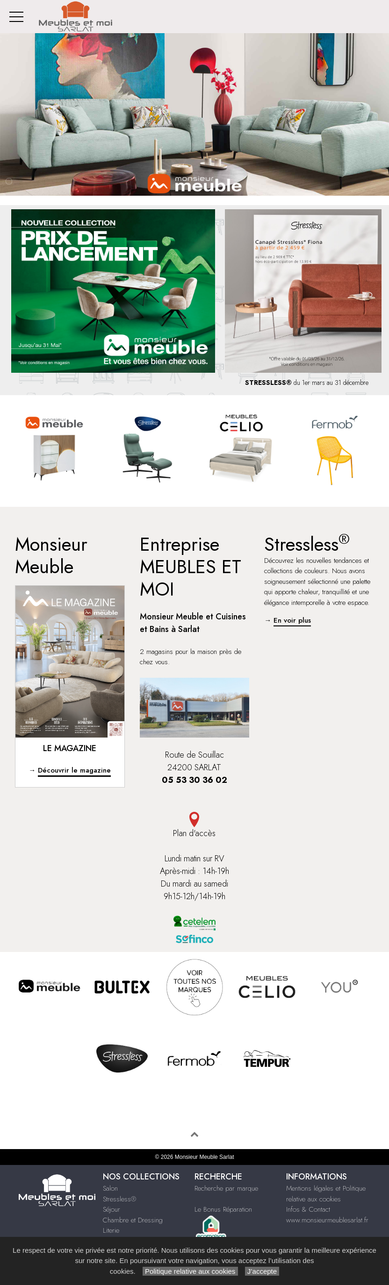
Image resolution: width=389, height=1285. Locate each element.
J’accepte (262, 1271)
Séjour (111, 1209)
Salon (110, 1188)
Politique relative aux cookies (190, 1271)
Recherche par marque (226, 1188)
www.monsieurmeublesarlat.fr (327, 1220)
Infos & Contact (308, 1209)
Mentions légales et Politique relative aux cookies (326, 1193)
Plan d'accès (194, 825)
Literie (111, 1230)
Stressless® (119, 1199)
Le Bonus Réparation (223, 1209)
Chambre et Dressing (133, 1220)
